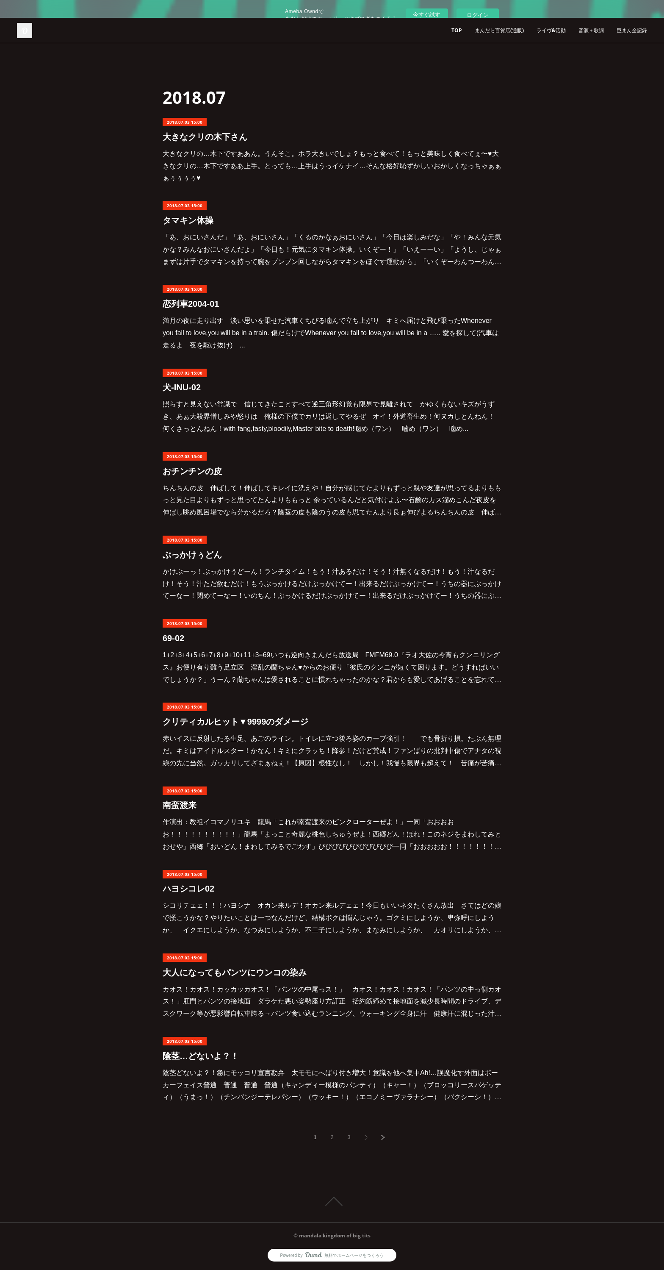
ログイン (478, 15)
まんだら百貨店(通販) (499, 30)
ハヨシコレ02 (188, 888)
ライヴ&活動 (551, 30)
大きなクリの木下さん (205, 137)
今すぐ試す (426, 14)
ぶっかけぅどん (192, 554)
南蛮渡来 (179, 805)
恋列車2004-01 (191, 303)
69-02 (173, 638)
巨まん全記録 (632, 30)
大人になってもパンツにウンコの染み (235, 972)
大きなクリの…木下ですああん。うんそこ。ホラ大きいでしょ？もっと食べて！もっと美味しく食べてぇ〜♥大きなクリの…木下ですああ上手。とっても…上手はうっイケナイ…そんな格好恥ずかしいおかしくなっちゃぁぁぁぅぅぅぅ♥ (332, 166)
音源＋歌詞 (591, 30)
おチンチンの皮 (192, 471)
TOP (456, 30)
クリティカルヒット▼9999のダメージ (235, 721)
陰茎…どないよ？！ (201, 1056)
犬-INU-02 (182, 387)
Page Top (332, 1201)
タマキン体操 (188, 220)
